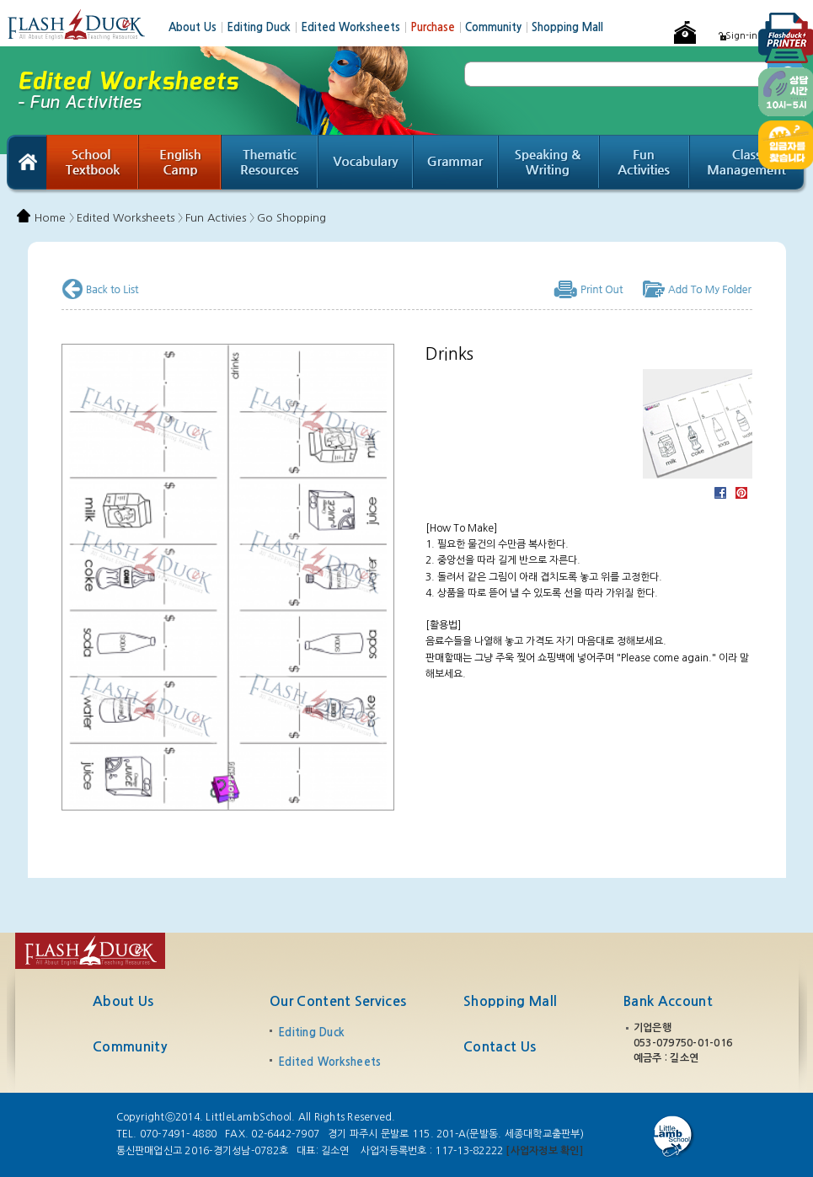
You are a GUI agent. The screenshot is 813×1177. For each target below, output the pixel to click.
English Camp (180, 164)
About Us (197, 27)
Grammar (456, 164)
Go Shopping (291, 217)
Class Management (748, 164)
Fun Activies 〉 (219, 217)
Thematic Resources (270, 164)
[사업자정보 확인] (543, 1151)
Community (498, 27)
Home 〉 (54, 217)
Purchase (437, 27)
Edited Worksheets (355, 27)
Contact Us (499, 1047)
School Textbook (92, 164)
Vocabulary (366, 164)
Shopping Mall (567, 27)
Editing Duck (264, 27)
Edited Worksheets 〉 (130, 217)
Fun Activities (645, 164)
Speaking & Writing (549, 164)
